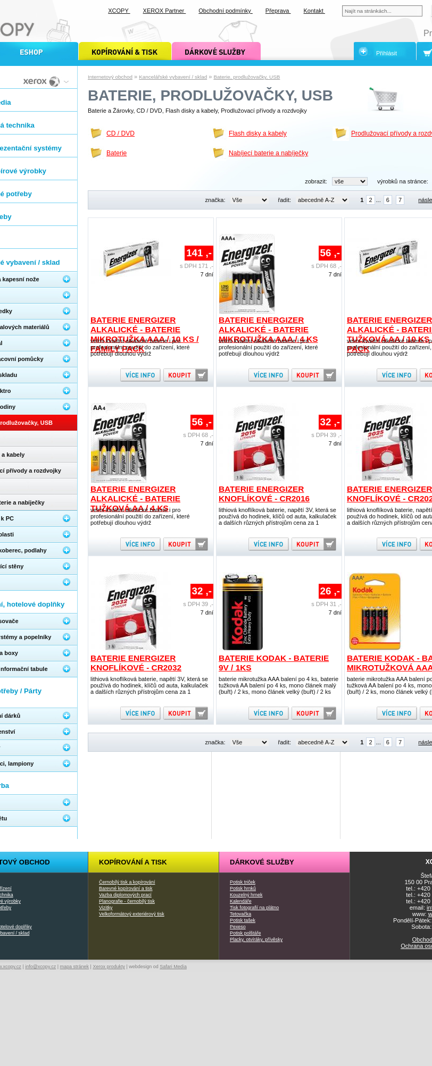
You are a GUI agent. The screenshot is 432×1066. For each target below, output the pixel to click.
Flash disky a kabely (258, 133)
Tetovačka (240, 914)
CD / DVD (120, 133)
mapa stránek (74, 966)
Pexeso (238, 926)
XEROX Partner (164, 10)
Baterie (116, 153)
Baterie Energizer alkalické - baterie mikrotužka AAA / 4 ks (268, 329)
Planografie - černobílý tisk (127, 901)
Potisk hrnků (243, 888)
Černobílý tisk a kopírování (127, 882)
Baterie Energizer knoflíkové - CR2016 (264, 493)
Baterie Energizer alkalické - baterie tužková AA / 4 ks (135, 498)
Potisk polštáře (245, 933)
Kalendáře (241, 901)
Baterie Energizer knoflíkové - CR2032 (135, 662)
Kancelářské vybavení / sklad (173, 77)
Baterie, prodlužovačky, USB (246, 77)
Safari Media (173, 966)
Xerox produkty (109, 966)
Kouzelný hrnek (246, 894)
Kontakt (314, 10)
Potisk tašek (242, 920)
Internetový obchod (110, 77)
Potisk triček (242, 882)
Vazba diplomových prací (125, 894)
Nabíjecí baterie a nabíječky (268, 153)
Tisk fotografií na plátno (254, 907)
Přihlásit (386, 53)
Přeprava (278, 10)
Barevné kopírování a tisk (126, 888)
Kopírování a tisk (133, 862)
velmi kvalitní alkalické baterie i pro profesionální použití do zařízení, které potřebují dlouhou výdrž (140, 347)
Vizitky (106, 907)
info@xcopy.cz (40, 966)
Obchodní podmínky (225, 10)
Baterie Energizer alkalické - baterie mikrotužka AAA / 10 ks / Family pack (144, 334)
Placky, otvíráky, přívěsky (256, 939)
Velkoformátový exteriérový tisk (131, 914)
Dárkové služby (262, 862)
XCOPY (119, 10)
